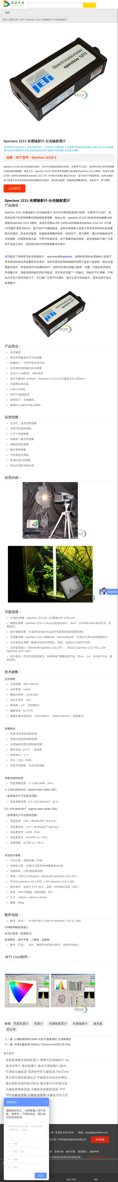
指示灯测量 (107, 147)
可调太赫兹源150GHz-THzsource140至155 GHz (42, 1044)
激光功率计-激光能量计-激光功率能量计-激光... (37, 1065)
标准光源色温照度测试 (36, 150)
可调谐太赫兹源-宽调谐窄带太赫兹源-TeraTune (37, 1071)
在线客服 (99, 1139)
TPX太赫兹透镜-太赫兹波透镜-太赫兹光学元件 (37, 1095)
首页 (4, 19)
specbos (67, 256)
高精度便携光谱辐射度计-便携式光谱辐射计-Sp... (38, 1060)
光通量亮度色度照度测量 (79, 147)
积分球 (11, 1029)
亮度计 (38, 1023)
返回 (6, 13)
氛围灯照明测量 (56, 150)
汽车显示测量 (71, 150)
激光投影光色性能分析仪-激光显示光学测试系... (38, 1083)
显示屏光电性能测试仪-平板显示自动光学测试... (38, 1077)
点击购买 (14, 188)
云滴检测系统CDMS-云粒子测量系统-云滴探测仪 (42, 1039)
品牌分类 (13, 19)
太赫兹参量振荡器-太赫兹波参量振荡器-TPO (35, 1089)
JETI (22, 19)
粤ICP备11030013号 (97, 1157)
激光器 (97, 1023)
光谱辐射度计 (58, 1023)
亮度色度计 (20, 1023)
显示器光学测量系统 (14, 150)
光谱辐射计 (60, 147)
